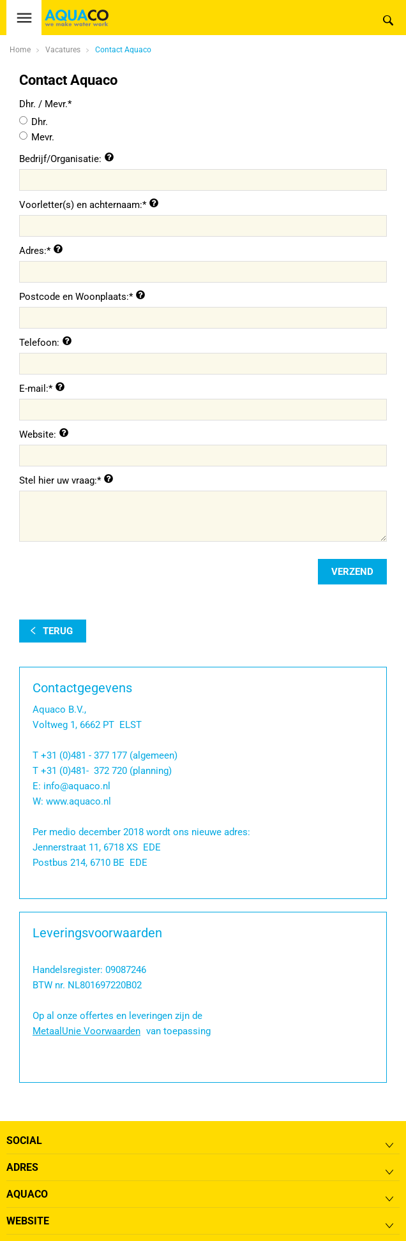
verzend (352, 571)
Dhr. (39, 122)
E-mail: (34, 388)
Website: (37, 434)
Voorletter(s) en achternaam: (80, 205)
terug (58, 631)
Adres (22, 1167)
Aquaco (27, 1194)
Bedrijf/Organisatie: (60, 159)
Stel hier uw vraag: (58, 480)
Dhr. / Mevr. (43, 104)
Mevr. (42, 137)
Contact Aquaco (123, 49)
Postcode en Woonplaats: (74, 296)
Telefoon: (39, 342)
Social (24, 1140)
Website (27, 1221)
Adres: (33, 250)
